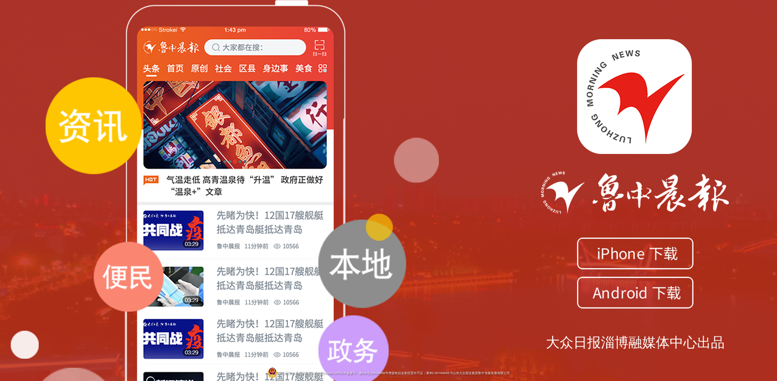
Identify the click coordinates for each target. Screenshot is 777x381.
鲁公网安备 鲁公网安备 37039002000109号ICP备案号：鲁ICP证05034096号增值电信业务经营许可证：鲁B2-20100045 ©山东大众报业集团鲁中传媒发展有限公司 (388, 373)
